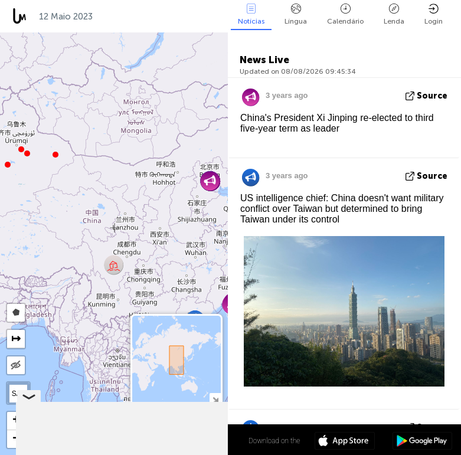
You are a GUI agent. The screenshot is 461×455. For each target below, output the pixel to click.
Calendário (345, 14)
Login (433, 14)
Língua (296, 14)
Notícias (251, 14)
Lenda (394, 14)
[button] (21, 149)
